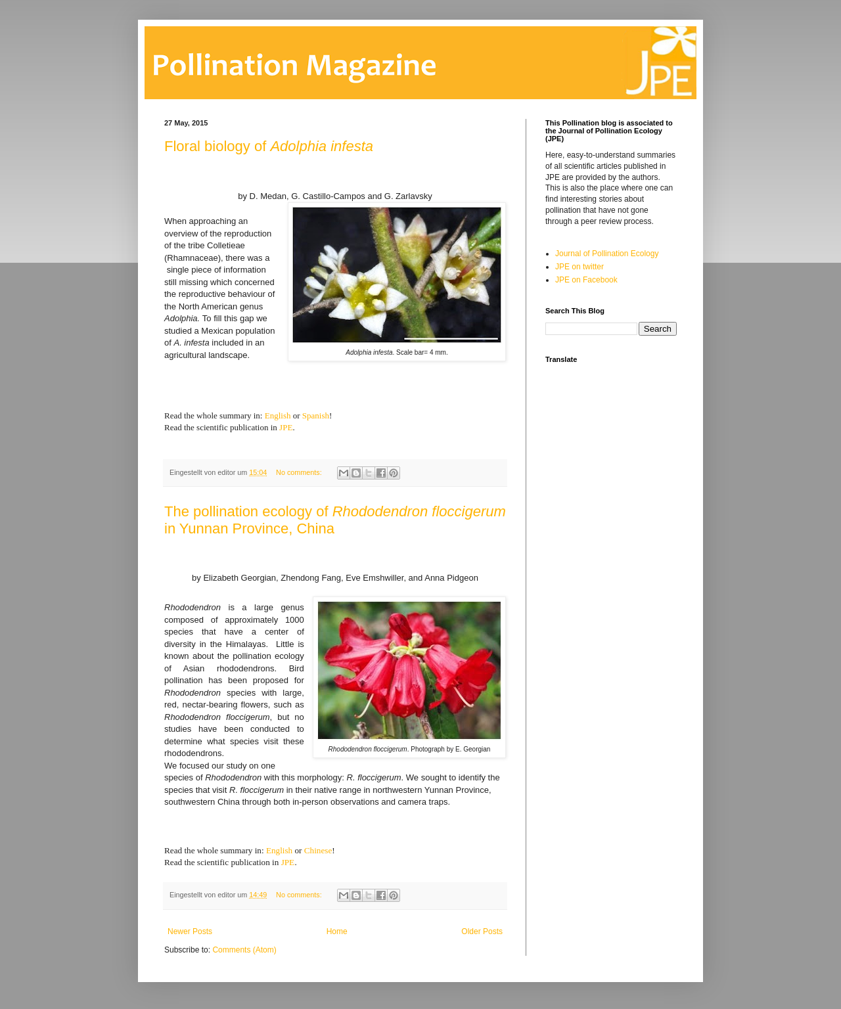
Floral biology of (268, 146)
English (278, 415)
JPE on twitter (579, 266)
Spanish (315, 415)
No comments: (300, 472)
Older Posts (482, 931)
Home (337, 931)
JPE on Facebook (586, 279)
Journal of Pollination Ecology (606, 253)
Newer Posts (190, 931)
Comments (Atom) (244, 949)
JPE (285, 427)
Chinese (318, 850)
